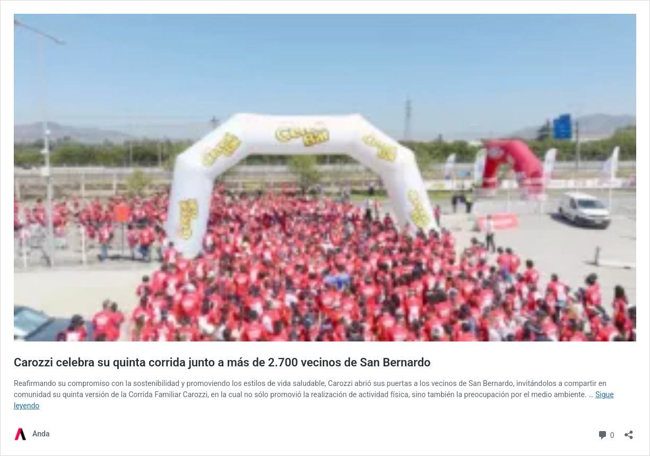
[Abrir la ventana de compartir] (628, 431)
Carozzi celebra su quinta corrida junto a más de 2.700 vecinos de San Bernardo (222, 362)
